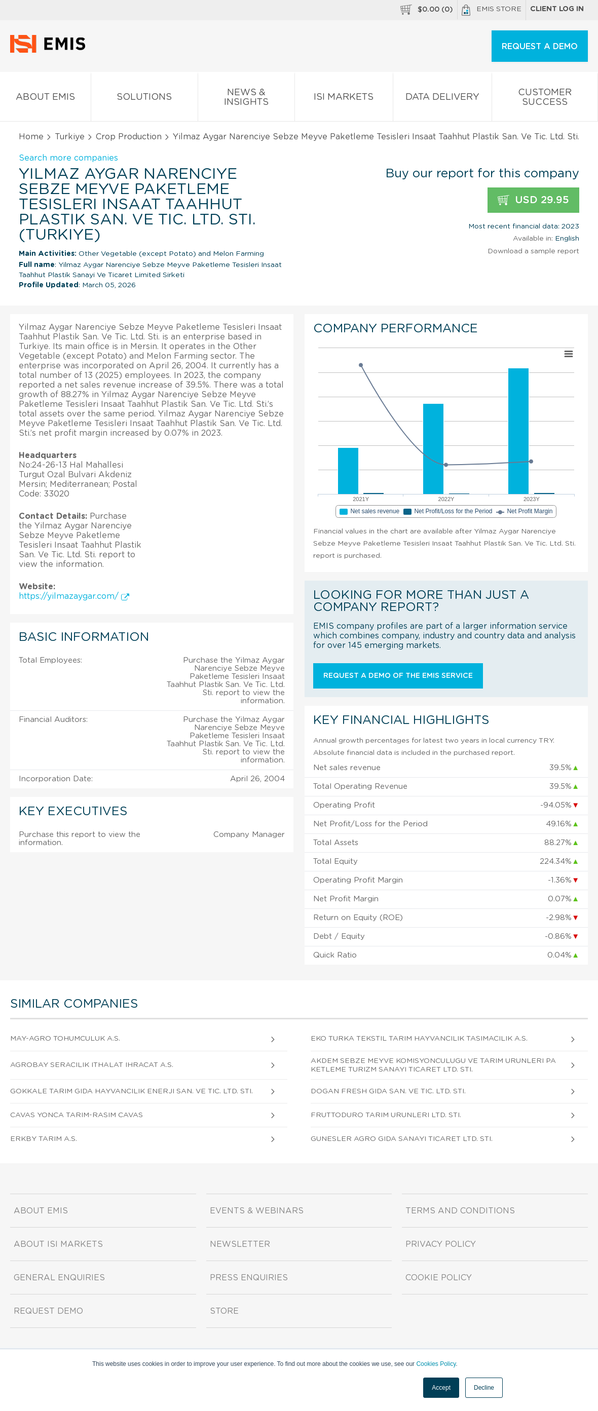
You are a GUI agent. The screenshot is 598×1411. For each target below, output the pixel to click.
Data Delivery (442, 99)
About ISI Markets (58, 1244)
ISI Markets (344, 99)
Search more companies (68, 158)
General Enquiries (59, 1278)
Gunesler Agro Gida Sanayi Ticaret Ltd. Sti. (402, 1138)
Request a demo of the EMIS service (398, 675)
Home (31, 137)
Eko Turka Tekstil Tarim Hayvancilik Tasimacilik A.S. (419, 1038)
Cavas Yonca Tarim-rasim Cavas (76, 1115)
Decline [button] (484, 1387)
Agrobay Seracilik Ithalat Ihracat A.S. (91, 1065)
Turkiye (70, 137)
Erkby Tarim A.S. (43, 1138)
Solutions (144, 99)
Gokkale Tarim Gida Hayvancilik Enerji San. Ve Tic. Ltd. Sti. (131, 1091)
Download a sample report (533, 251)
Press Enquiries (249, 1278)
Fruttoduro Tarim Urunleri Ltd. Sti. (386, 1115)
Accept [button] (441, 1387)
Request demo (48, 1311)
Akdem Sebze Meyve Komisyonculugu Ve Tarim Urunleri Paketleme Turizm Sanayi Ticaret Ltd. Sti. (433, 1065)
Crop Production (129, 137)
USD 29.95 (533, 200)
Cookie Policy (438, 1278)
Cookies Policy (436, 1363)
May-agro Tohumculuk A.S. (65, 1038)
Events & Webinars (257, 1211)
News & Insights (246, 99)
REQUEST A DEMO (540, 47)
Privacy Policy (440, 1244)
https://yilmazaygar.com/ (74, 596)
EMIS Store (491, 10)
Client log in (557, 9)
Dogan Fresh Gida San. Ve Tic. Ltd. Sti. (388, 1091)
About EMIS (45, 99)
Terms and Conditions (460, 1211)
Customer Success (544, 99)
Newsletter (240, 1244)
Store (224, 1311)
